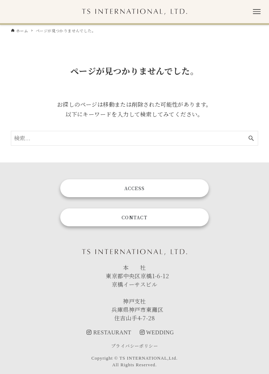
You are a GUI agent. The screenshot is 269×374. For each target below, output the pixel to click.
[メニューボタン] (257, 12)
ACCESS (134, 188)
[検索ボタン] (251, 138)
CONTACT (134, 217)
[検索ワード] (134, 138)
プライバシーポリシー (134, 345)
